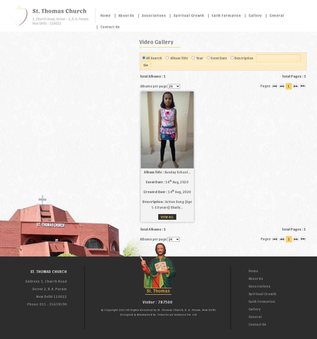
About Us (126, 15)
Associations (154, 15)
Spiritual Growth (189, 15)
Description (244, 58)
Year (199, 58)
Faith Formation (226, 15)
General (277, 15)
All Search (154, 58)
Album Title (179, 58)
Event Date (219, 58)
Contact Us (110, 27)
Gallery (255, 15)
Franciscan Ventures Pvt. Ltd (177, 314)
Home (105, 15)
